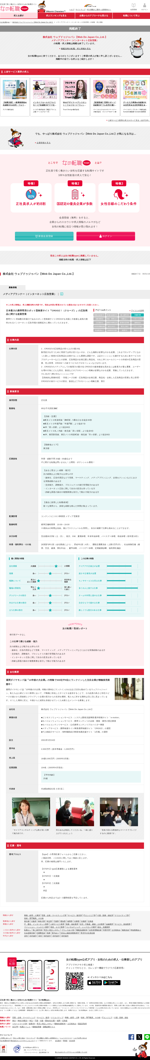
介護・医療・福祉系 (105, 915)
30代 (40, 936)
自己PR (15, 1027)
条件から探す (5, 1024)
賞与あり (55, 933)
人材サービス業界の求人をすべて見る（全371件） (129, 120)
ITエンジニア (107, 1017)
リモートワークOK (19, 1024)
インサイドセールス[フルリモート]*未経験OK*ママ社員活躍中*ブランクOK (44, 103)
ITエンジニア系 (89, 915)
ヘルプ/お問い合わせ (80, 1038)
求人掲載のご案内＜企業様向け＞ (99, 9)
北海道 (90, 921)
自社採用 (72, 1041)
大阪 (41, 1021)
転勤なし (27, 930)
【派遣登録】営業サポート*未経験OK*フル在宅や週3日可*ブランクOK (104, 103)
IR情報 (65, 1041)
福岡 (58, 1021)
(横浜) (25, 1021)
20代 (26, 936)
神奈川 (20, 1021)
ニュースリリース (66, 1038)
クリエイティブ (57, 1017)
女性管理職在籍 (95, 930)
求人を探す (19, 15)
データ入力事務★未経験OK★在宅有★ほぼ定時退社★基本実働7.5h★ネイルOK (135, 103)
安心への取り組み (19, 1038)
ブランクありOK (67, 930)
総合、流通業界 (104, 927)
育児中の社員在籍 (88, 933)
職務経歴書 (36, 1027)
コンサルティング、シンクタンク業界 (81, 927)
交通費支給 (40, 933)
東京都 (26, 921)
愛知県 (63, 921)
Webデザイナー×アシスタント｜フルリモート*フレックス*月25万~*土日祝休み (75, 103)
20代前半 (56, 936)
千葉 (36, 1021)
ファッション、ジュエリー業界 (36, 927)
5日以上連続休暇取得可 (69, 933)
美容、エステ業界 (57, 927)
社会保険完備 (29, 933)
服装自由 (125, 930)
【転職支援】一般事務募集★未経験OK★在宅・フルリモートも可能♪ (15, 103)
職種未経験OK (81, 930)
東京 (14, 1021)
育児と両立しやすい (52, 930)
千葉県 (56, 921)
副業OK (32, 1024)
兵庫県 (76, 921)
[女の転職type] (4, 1041)
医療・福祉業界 (72, 924)
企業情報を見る (44, 143)
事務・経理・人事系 (32, 915)
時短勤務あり (136, 930)
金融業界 (109, 924)
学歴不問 (106, 930)
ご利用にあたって (6, 1038)
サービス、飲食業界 (123, 924)
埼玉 (31, 1021)
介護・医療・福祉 (121, 1017)
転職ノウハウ (5, 1027)
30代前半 (47, 936)
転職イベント (25, 1027)
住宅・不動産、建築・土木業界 (92, 924)
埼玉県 (49, 921)
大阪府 (33, 921)
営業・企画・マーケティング (23, 1017)
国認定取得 (82, 1024)
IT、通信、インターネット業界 (36, 924)
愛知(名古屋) (50, 1021)
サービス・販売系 (75, 915)
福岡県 (70, 921)
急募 (48, 933)
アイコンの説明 (137, 311)
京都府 (83, 921)
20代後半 (33, 936)
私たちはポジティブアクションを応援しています (71, 1052)
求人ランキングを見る (56, 15)
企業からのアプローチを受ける (93, 15)
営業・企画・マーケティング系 (54, 915)
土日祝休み (116, 930)
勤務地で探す (5, 1021)
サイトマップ (80, 9)
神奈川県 (41, 921)
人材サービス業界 (57, 924)
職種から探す (5, 1017)
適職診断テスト (49, 1027)
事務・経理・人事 (72, 1017)
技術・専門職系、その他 (34, 918)
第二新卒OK (37, 930)
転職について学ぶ (131, 15)
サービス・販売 (43, 1017)
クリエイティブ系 (122, 915)
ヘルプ (71, 9)
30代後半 (65, 936)
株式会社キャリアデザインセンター (22, 1041)
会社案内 (58, 1041)
